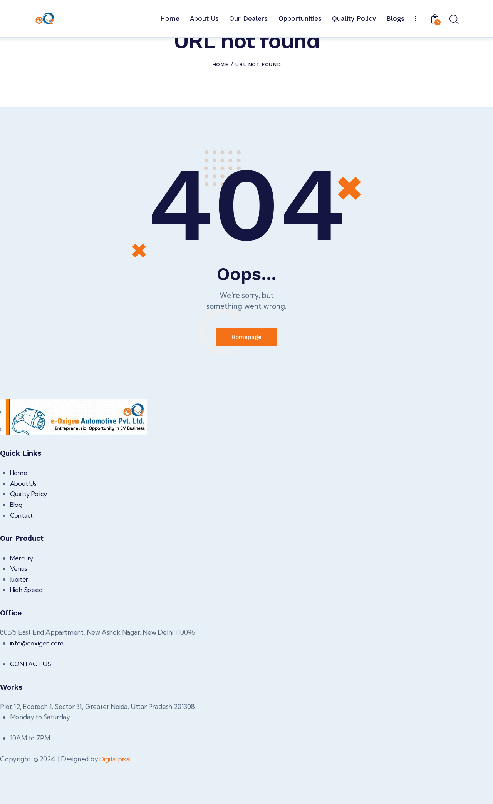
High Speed (27, 629)
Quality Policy (30, 533)
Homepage (246, 375)
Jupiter (19, 618)
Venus (19, 607)
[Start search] (453, 20)
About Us (24, 522)
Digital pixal (116, 798)
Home (220, 102)
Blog (16, 544)
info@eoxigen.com (37, 682)
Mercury (22, 597)
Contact (22, 554)
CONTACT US (32, 703)
